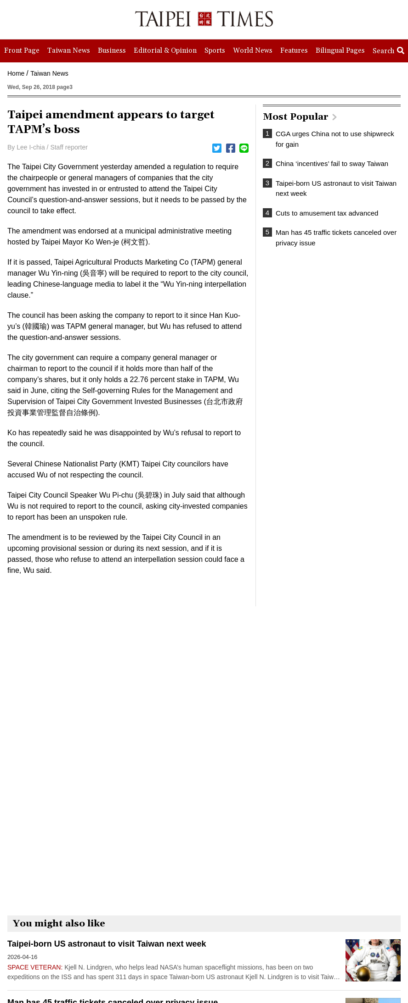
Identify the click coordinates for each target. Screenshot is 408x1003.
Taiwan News (49, 73)
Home (15, 73)
